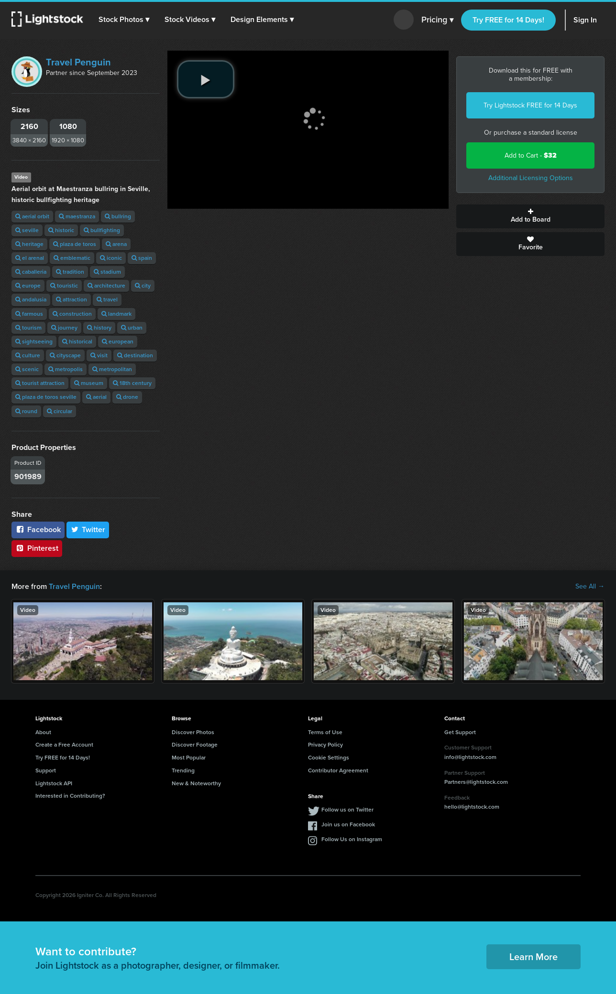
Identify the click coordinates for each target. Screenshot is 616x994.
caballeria (30, 271)
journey (64, 327)
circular (59, 411)
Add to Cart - (531, 155)
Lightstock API (53, 783)
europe (28, 285)
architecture (106, 285)
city (143, 285)
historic (61, 230)
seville (27, 230)
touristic (64, 285)
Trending (183, 770)
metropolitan (112, 369)
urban (132, 327)
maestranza (77, 216)
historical (77, 341)
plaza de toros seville (46, 397)
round (26, 411)
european (117, 341)
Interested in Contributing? (70, 795)
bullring (118, 216)
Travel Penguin (78, 62)
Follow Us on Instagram (351, 839)
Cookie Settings (328, 757)
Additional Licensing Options (530, 178)
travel (107, 299)
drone (127, 397)
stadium (107, 271)
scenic (27, 369)
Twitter (88, 529)
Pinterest (36, 548)
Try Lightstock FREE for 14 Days (530, 105)
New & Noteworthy (196, 783)
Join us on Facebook (348, 824)
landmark (116, 314)
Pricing (437, 20)
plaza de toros (74, 244)
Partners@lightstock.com (476, 782)
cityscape (65, 355)
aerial (96, 397)
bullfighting (102, 230)
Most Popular (189, 757)
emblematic (72, 258)
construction (72, 314)
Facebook (38, 529)
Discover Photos (193, 732)
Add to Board (530, 216)
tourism (28, 327)
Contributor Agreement (338, 770)
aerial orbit (32, 216)
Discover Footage (195, 744)
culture (27, 355)
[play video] (205, 79)
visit (99, 355)
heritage (29, 244)
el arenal (29, 258)
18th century (132, 383)
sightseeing (34, 341)
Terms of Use (325, 732)
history (99, 327)
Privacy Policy (325, 744)
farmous (29, 314)
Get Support (460, 732)
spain (142, 258)
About (43, 732)
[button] (124, 19)
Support (45, 770)
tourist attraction (40, 383)
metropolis (65, 369)
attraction (71, 299)
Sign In (585, 19)
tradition (70, 271)
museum (88, 383)
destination (135, 355)
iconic (111, 258)
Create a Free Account (64, 744)
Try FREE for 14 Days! (508, 19)
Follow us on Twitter (347, 809)
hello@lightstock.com (471, 806)
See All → (590, 586)
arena (116, 244)
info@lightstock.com (470, 757)
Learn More (533, 957)
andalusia (30, 299)
